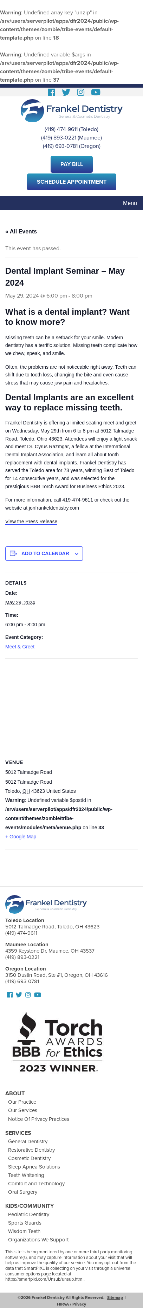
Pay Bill (71, 164)
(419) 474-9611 (61, 129)
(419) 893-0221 (58, 137)
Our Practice (22, 1102)
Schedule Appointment (71, 181)
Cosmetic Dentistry (29, 1158)
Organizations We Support (38, 1240)
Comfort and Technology (36, 1183)
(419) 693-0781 (60, 146)
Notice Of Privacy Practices (38, 1119)
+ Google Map (20, 836)
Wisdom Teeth (24, 1231)
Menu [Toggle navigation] (130, 203)
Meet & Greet (19, 646)
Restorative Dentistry (31, 1150)
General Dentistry (27, 1141)
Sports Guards (24, 1223)
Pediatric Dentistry (28, 1214)
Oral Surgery (22, 1192)
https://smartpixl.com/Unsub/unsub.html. (45, 1279)
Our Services (22, 1110)
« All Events (21, 231)
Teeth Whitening (26, 1175)
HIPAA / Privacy (71, 1304)
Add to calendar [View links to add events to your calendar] (45, 553)
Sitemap (115, 1297)
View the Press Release (31, 521)
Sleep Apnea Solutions (34, 1167)
